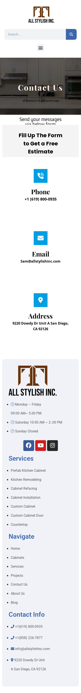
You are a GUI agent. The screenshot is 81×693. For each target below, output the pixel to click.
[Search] (71, 34)
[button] (40, 47)
